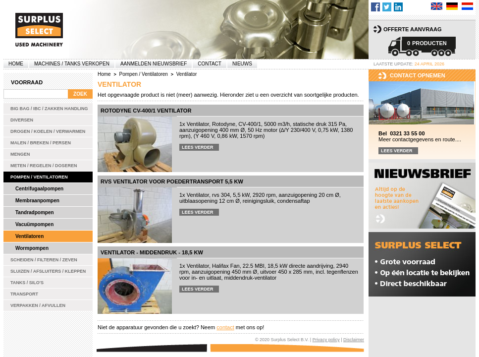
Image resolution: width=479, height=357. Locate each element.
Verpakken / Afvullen (37, 305)
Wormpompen (32, 248)
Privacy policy (326, 339)
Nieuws (242, 63)
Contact (209, 63)
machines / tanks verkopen (71, 63)
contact (225, 327)
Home (15, 63)
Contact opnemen (417, 75)
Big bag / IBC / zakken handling (49, 108)
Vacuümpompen (34, 224)
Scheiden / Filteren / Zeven (43, 259)
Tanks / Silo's (27, 282)
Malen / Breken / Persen (40, 142)
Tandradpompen (34, 212)
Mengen (20, 154)
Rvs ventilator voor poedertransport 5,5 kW (172, 181)
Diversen (21, 120)
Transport (24, 294)
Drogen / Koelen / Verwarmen (47, 131)
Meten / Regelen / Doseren (43, 165)
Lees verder (197, 147)
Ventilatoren (29, 236)
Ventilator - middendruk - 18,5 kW (152, 252)
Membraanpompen (37, 200)
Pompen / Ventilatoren (39, 177)
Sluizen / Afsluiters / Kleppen (48, 271)
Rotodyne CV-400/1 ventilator (146, 111)
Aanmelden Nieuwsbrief (153, 63)
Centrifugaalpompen (39, 188)
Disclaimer (353, 339)
